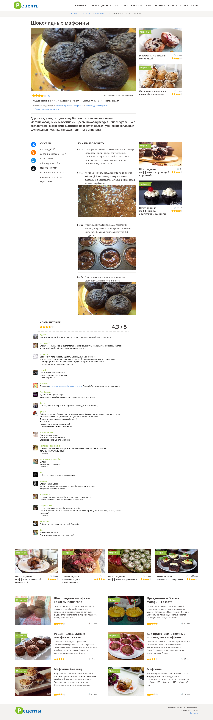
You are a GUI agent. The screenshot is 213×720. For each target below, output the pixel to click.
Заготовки (121, 5)
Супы (194, 5)
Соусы (184, 5)
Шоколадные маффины (97, 105)
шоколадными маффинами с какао (65, 386)
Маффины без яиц (68, 669)
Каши (148, 5)
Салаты (173, 5)
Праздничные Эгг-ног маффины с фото (163, 599)
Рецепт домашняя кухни (47, 108)
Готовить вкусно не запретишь (27, 5)
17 (49, 96)
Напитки (160, 5)
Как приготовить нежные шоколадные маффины (166, 635)
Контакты (194, 713)
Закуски (136, 5)
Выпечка (80, 5)
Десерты (106, 5)
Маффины (145, 32)
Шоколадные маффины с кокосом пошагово (73, 599)
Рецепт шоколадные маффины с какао (69, 635)
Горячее (94, 5)
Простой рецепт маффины (69, 105)
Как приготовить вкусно (28, 710)
